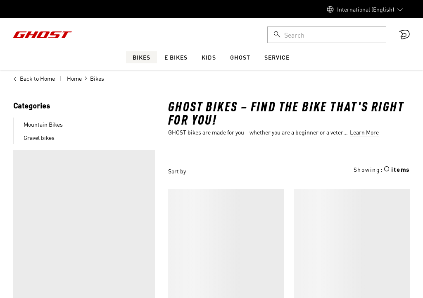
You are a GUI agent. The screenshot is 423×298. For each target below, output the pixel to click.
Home (74, 78)
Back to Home (34, 78)
